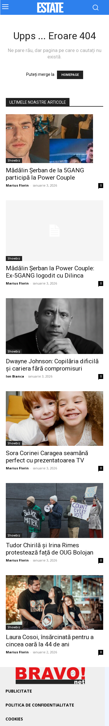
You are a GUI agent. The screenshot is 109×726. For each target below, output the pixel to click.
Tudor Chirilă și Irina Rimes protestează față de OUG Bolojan (49, 549)
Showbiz (14, 160)
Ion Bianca (15, 376)
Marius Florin (17, 185)
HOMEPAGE (70, 75)
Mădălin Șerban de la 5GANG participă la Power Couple (45, 174)
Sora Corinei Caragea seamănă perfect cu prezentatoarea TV (47, 457)
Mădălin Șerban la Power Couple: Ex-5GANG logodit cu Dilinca (50, 272)
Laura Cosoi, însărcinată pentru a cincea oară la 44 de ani (50, 641)
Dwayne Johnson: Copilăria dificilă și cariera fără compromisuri (52, 365)
